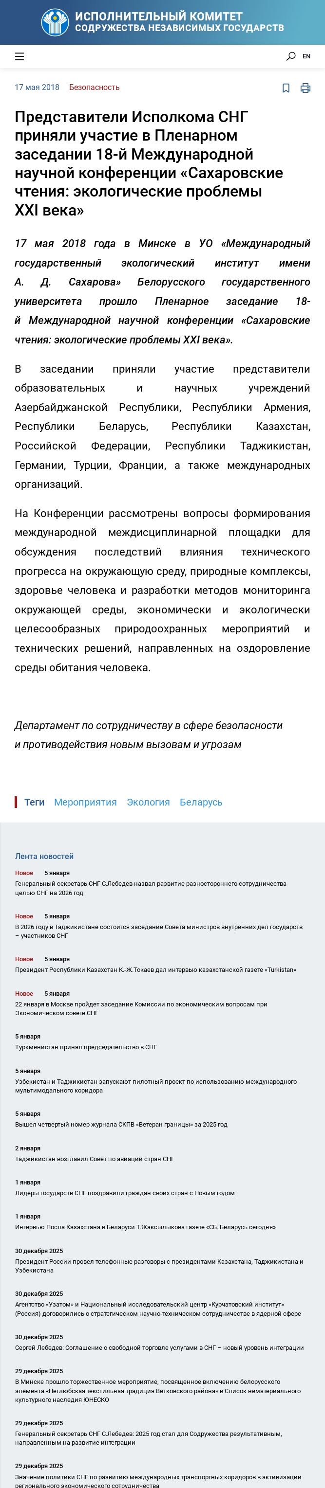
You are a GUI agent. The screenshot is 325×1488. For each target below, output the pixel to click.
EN (306, 56)
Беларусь (201, 802)
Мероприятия (85, 802)
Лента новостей (44, 856)
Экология (148, 802)
